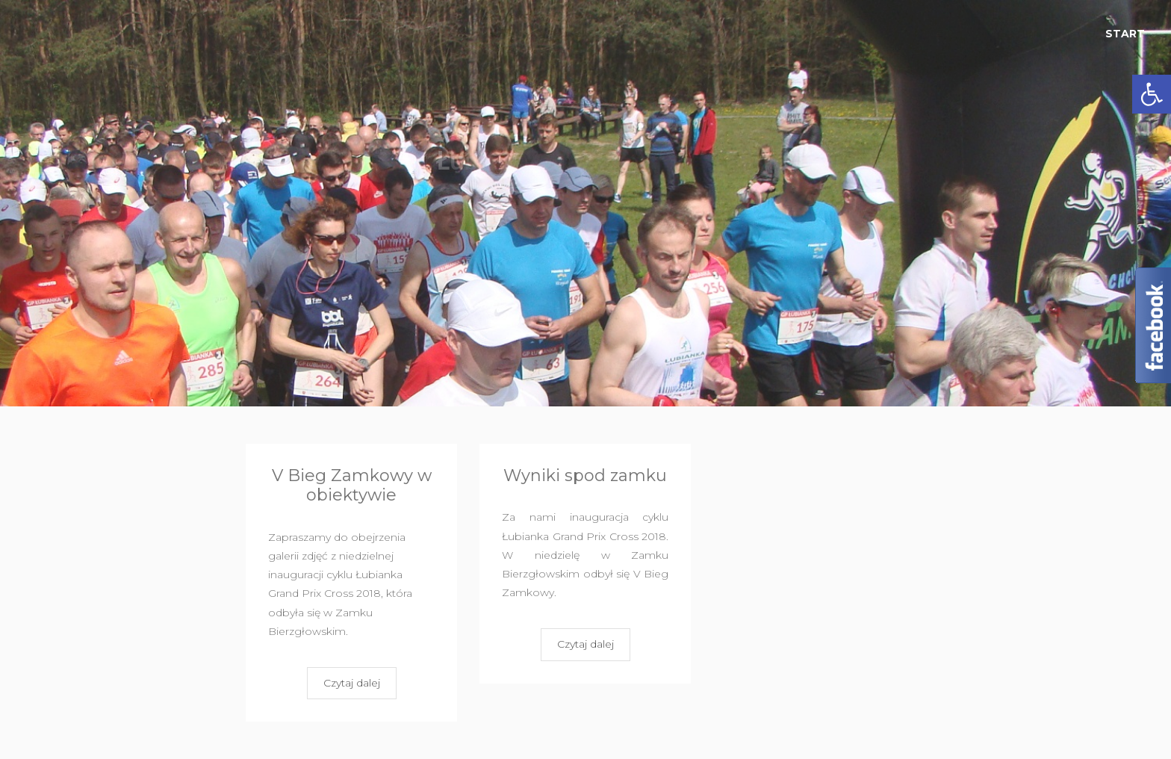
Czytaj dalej (351, 683)
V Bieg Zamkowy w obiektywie (352, 485)
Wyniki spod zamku (585, 475)
